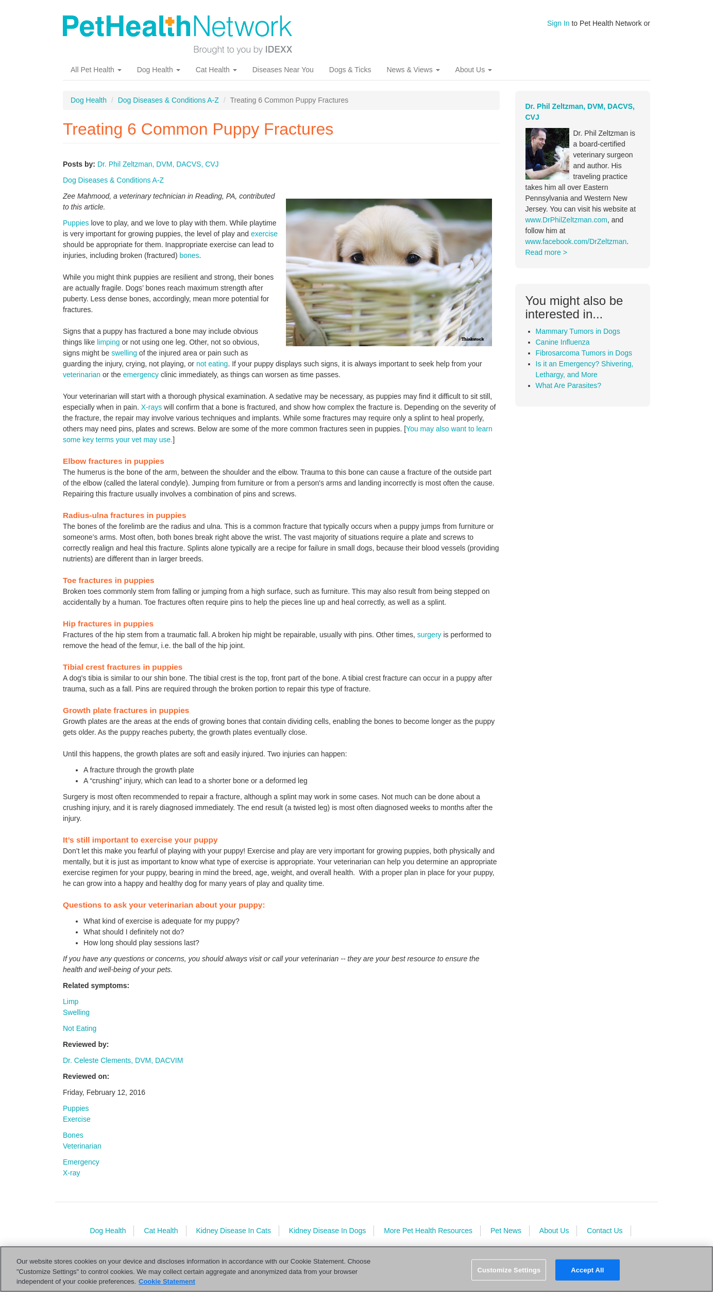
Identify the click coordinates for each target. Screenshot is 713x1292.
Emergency (81, 1162)
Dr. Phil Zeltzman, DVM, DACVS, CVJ (158, 164)
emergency (141, 374)
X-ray (71, 1173)
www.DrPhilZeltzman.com (566, 220)
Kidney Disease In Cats (233, 1230)
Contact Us (604, 1230)
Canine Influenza (563, 342)
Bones (73, 1135)
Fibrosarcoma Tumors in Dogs (584, 353)
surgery (429, 635)
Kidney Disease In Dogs (327, 1230)
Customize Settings (508, 1269)
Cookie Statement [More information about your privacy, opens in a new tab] (167, 1281)
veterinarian (81, 374)
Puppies (76, 223)
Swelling (76, 1012)
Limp (70, 1001)
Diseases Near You (283, 70)
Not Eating (79, 1028)
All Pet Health (96, 70)
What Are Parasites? (569, 385)
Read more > (546, 252)
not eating (212, 364)
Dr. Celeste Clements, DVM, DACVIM (123, 1060)
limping (108, 342)
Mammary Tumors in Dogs (578, 331)
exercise (264, 234)
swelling (124, 353)
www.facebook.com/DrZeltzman (576, 241)
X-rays (151, 407)
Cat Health (216, 70)
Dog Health (158, 70)
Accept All (587, 1269)
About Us (473, 70)
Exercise (77, 1119)
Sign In (558, 23)
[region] (356, 1269)
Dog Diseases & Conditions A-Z (168, 100)
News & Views (412, 70)
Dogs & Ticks (350, 70)
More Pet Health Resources (428, 1230)
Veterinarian (82, 1146)
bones (189, 255)
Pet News (505, 1230)
